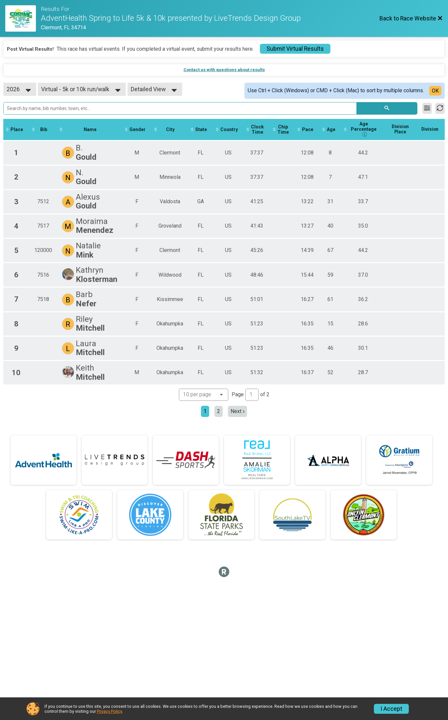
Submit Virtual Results (295, 48)
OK (435, 91)
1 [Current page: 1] (205, 411)
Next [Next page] (238, 411)
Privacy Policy (109, 711)
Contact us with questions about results (224, 69)
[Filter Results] (427, 108)
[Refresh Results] (440, 108)
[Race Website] (23, 18)
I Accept (391, 709)
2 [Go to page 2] (218, 411)
